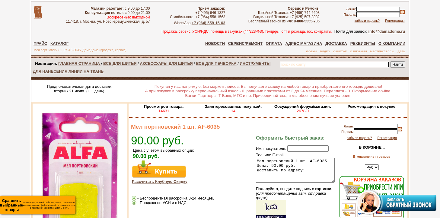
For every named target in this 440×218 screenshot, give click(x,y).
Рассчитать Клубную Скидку (159, 181)
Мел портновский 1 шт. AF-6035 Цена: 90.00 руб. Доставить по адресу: (291, 172)
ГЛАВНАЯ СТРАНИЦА (79, 63)
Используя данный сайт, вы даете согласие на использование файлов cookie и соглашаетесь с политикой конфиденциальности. (37, 205)
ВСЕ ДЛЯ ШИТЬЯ (119, 63)
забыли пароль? (367, 20)
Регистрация (394, 20)
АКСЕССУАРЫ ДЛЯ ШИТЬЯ (166, 63)
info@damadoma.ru (386, 31)
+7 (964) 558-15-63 (208, 23)
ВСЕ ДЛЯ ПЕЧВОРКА (216, 63)
